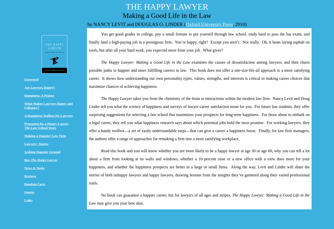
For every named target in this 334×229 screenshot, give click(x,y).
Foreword (31, 79)
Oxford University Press (209, 24)
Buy (40, 160)
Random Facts (34, 184)
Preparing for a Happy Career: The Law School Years (46, 126)
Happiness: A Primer (39, 95)
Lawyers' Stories (36, 144)
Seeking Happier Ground (42, 152)
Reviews (30, 176)
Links (28, 200)
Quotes (29, 192)
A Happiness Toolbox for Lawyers (48, 116)
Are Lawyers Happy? (39, 87)
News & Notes (34, 168)
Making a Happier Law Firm (45, 136)
